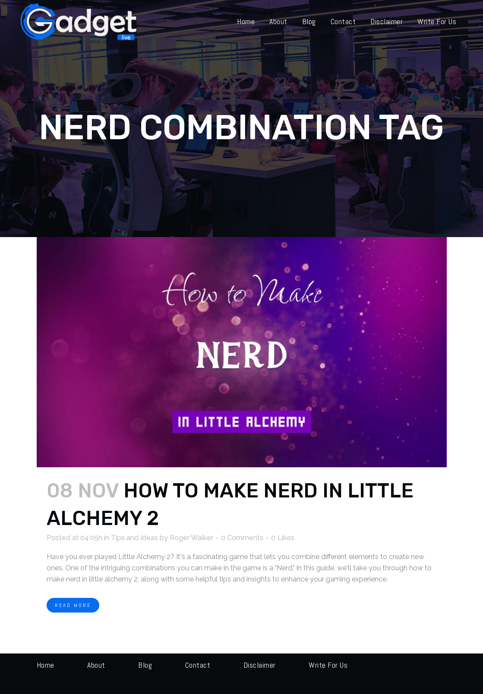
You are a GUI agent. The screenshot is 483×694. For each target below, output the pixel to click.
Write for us (328, 665)
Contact (198, 665)
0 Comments (242, 538)
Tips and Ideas (134, 538)
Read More (73, 605)
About (96, 665)
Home (45, 665)
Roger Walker (191, 538)
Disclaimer (259, 665)
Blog (145, 665)
